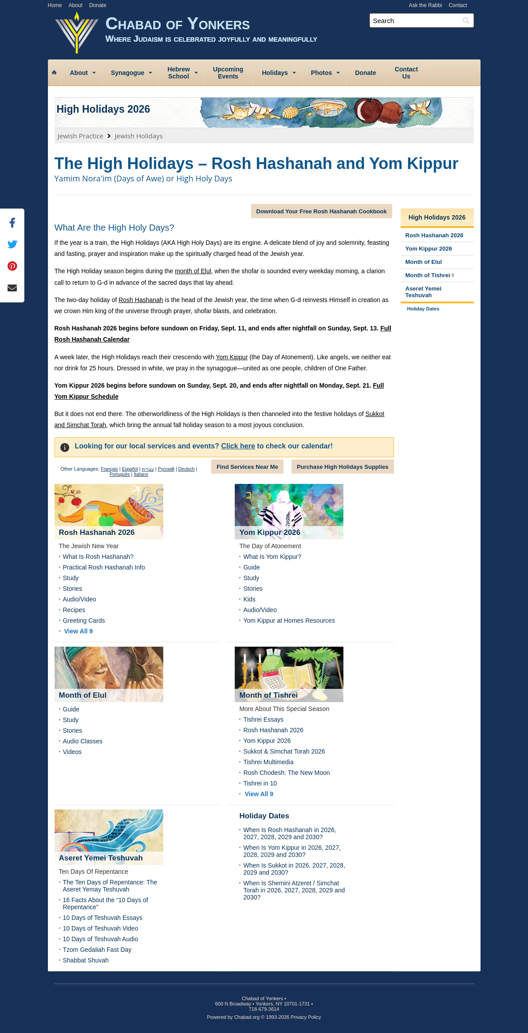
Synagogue (127, 72)
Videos (72, 751)
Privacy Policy (306, 1017)
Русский (166, 469)
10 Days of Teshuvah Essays (103, 917)
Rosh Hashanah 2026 (273, 730)
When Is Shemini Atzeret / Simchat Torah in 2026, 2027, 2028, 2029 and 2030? (294, 890)
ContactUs (406, 73)
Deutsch (186, 469)
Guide (251, 567)
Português (120, 474)
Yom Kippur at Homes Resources (289, 620)
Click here (238, 446)
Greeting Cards (84, 620)
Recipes (74, 609)
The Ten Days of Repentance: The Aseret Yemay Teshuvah (110, 886)
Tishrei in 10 (260, 783)
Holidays (275, 72)
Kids (249, 599)
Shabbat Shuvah (86, 960)
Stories (73, 588)
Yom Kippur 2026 (267, 740)
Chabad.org (247, 1017)
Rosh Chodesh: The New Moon (286, 772)
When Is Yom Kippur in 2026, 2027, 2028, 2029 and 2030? (291, 851)
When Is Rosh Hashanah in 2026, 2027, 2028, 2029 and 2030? (289, 833)
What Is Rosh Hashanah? (98, 556)
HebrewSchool (178, 73)
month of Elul (193, 271)
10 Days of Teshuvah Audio (100, 939)
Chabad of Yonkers (293, 34)
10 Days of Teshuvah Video (100, 928)
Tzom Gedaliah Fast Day (97, 949)
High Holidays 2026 (103, 109)
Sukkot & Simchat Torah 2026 (284, 751)
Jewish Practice (81, 135)
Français (109, 469)
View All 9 (78, 631)
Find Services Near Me (247, 466)
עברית (148, 469)
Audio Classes (83, 741)
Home (55, 5)
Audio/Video (79, 599)
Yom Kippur (232, 357)
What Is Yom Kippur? (272, 556)
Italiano (141, 474)
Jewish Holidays (139, 135)
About (76, 5)
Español (130, 469)
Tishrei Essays (263, 719)
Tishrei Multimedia (268, 762)
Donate (97, 5)
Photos (321, 72)
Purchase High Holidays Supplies (343, 466)
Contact (458, 5)
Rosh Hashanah (140, 299)
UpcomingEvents (228, 73)
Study (71, 577)
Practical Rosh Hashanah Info (104, 567)
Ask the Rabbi (425, 5)
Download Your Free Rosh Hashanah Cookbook (321, 211)
